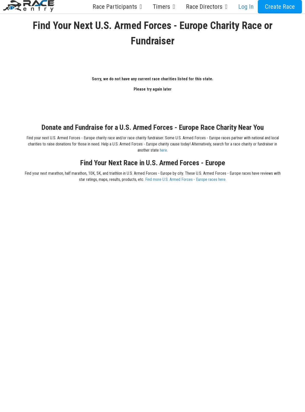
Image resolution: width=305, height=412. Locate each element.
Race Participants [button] (119, 6)
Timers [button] (165, 6)
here (163, 150)
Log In (246, 6)
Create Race (280, 6)
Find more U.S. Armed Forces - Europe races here (185, 179)
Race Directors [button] (208, 6)
